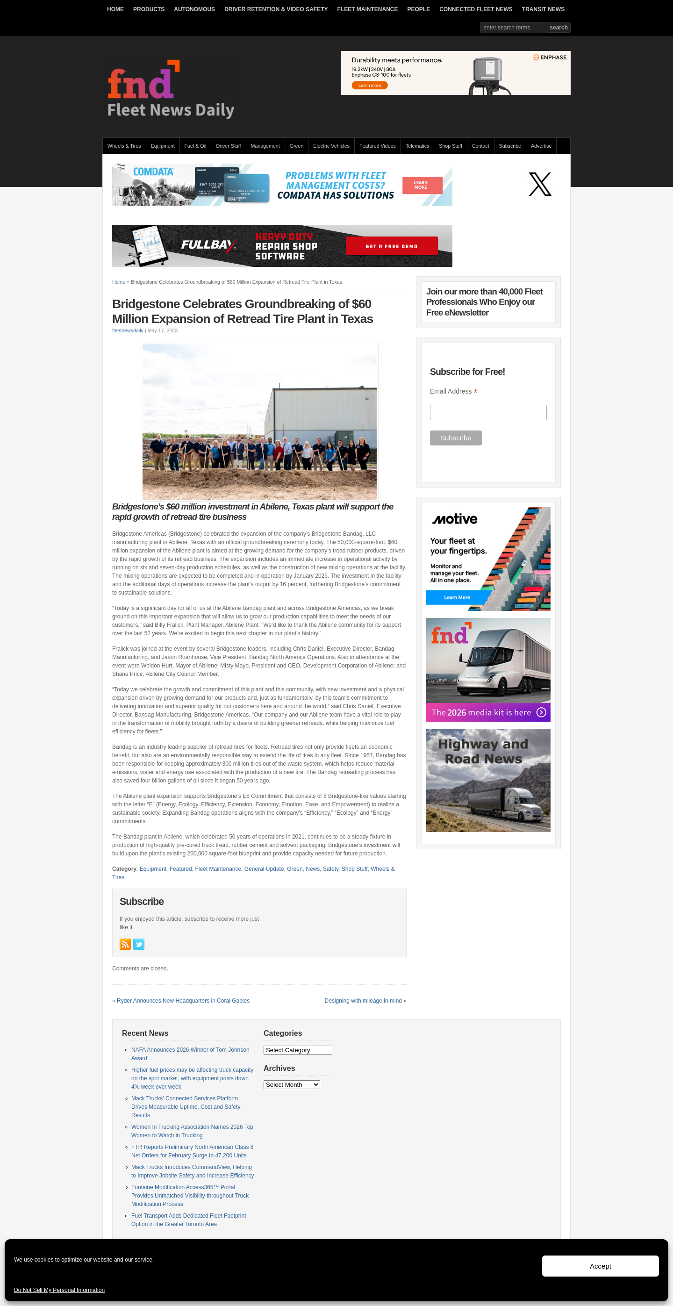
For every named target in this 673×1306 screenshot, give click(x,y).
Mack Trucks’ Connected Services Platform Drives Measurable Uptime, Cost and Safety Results (185, 1107)
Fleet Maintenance (218, 869)
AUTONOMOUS (194, 9)
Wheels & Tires (124, 146)
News (313, 869)
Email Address (454, 391)
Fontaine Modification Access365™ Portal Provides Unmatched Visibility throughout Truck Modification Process (190, 1195)
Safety (330, 869)
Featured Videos (377, 146)
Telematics (417, 146)
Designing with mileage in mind (363, 1000)
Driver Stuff (228, 146)
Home (118, 282)
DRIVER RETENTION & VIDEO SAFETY (276, 9)
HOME (115, 9)
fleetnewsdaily (127, 330)
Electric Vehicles (331, 146)
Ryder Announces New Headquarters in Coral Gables (183, 1000)
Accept (600, 1266)
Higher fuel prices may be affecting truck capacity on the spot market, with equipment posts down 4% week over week (192, 1078)
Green (297, 146)
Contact (480, 146)
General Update (264, 869)
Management (265, 146)
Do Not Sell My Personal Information (59, 1290)
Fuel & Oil (196, 146)
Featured (181, 869)
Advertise (541, 146)
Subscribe (510, 146)
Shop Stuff (450, 146)
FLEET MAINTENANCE (367, 9)
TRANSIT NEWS (543, 9)
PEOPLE (418, 9)
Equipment (163, 146)
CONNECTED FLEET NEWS (476, 9)
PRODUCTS (149, 9)
